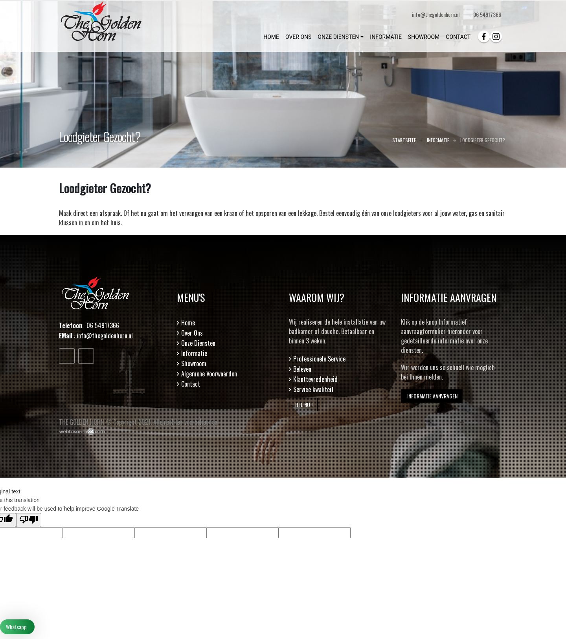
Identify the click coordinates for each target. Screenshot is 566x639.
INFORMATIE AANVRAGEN (432, 396)
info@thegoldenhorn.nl (105, 335)
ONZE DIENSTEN (338, 37)
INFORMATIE (386, 37)
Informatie (194, 353)
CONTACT (458, 37)
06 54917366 (487, 14)
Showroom (193, 363)
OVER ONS (298, 37)
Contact (190, 384)
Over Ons (192, 333)
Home (188, 322)
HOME (271, 37)
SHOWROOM (423, 37)
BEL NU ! (303, 404)
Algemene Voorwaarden (209, 373)
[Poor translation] (28, 520)
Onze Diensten (198, 343)
